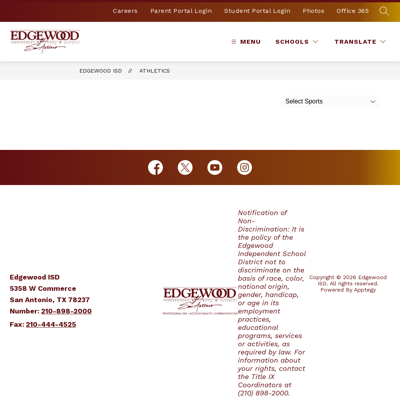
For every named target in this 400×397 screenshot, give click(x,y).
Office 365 (353, 10)
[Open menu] (245, 41)
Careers (125, 10)
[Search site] (384, 11)
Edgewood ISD (100, 71)
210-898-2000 (66, 311)
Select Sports (304, 101)
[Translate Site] (360, 41)
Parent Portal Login (181, 10)
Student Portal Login (257, 10)
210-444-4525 (51, 324)
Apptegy (365, 290)
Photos (313, 10)
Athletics (154, 71)
